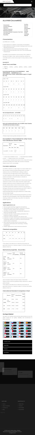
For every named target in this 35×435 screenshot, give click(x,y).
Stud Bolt (26, 31)
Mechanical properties (7, 30)
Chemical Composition (8, 29)
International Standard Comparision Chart (11, 32)
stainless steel (7, 341)
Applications (5, 27)
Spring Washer (27, 28)
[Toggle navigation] (31, 1)
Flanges (26, 32)
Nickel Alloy (6, 345)
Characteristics (6, 25)
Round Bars (5, 34)
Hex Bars (26, 24)
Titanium (6, 348)
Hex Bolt (26, 29)
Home (12, 13)
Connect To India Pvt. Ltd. (15, 432)
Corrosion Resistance (7, 26)
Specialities (6, 352)
